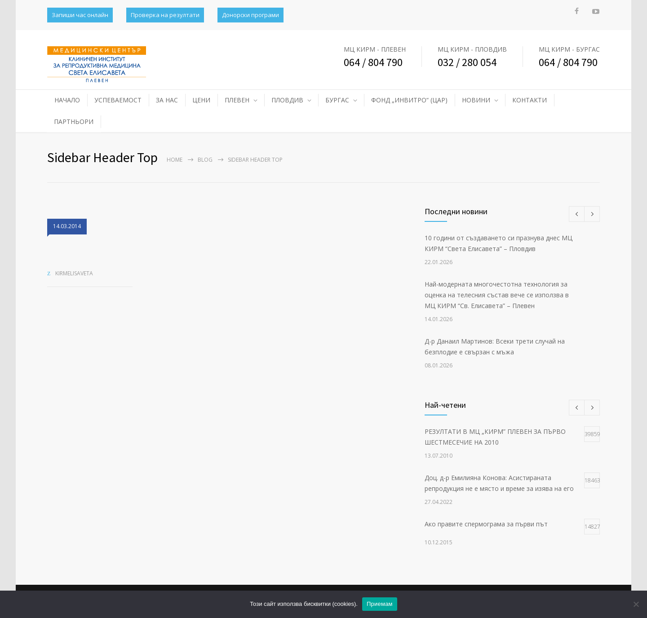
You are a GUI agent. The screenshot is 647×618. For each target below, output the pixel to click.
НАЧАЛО (67, 100)
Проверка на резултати (165, 15)
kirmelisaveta (74, 273)
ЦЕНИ (201, 100)
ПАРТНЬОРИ (73, 121)
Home (174, 159)
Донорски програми (250, 15)
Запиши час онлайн (80, 15)
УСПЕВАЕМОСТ (118, 100)
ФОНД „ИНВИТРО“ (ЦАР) (409, 100)
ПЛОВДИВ (287, 100)
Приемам (380, 603)
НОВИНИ (476, 100)
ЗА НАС (167, 100)
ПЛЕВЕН (237, 100)
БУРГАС (337, 100)
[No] (635, 604)
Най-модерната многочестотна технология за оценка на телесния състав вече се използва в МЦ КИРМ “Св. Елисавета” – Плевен (497, 295)
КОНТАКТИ (529, 100)
